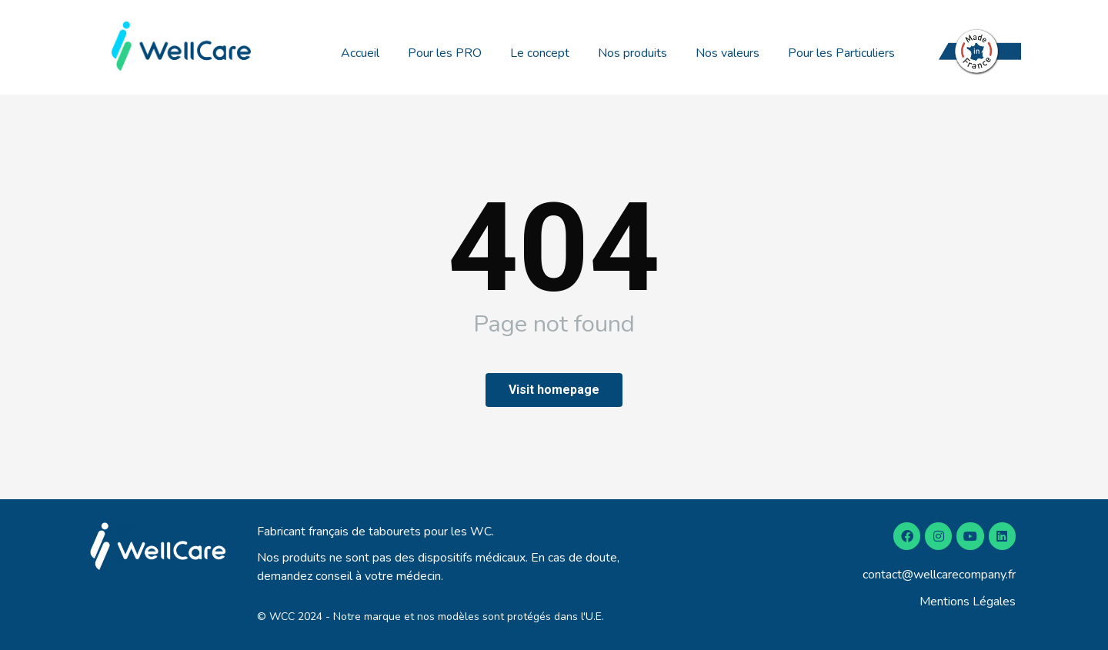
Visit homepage (554, 389)
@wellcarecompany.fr (959, 574)
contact (882, 574)
